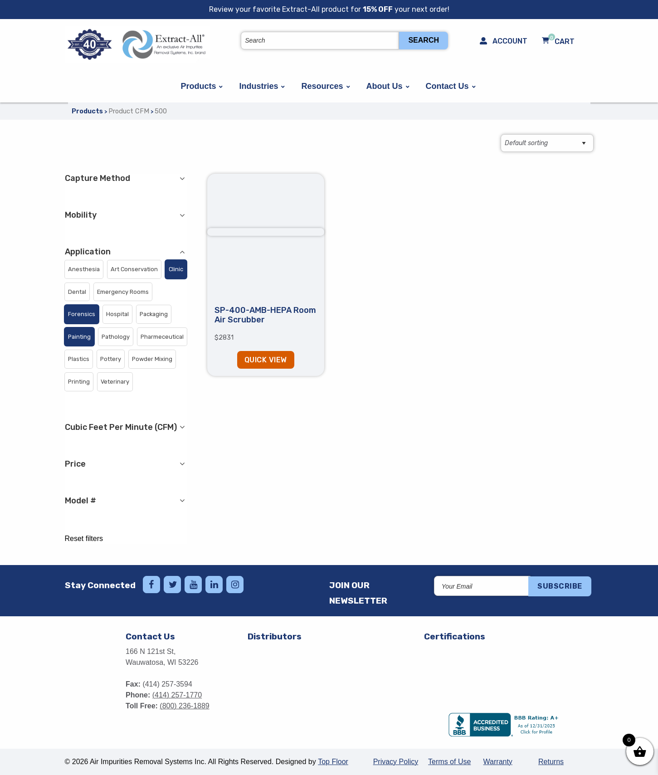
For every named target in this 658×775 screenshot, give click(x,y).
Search (423, 40)
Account (503, 41)
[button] (84, 269)
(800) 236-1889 (184, 706)
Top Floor (333, 761)
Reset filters (84, 538)
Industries (258, 86)
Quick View (265, 360)
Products (198, 86)
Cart (558, 41)
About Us (384, 86)
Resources (322, 86)
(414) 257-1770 (177, 695)
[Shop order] (547, 143)
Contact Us (447, 86)
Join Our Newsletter (358, 593)
